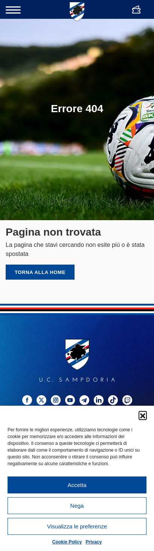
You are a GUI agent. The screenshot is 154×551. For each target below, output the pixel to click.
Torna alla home (40, 272)
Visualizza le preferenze (77, 526)
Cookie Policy (67, 542)
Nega (77, 505)
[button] (142, 415)
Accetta (76, 485)
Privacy (94, 542)
